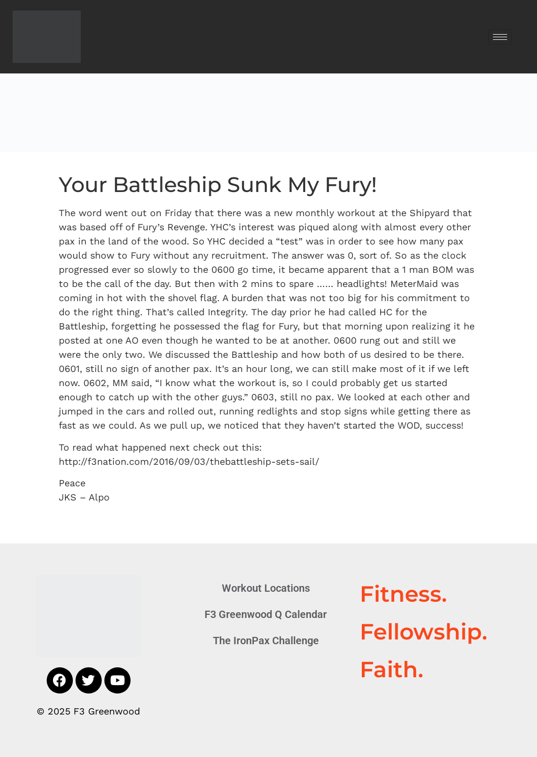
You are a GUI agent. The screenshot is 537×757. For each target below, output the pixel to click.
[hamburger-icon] (500, 37)
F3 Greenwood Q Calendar (266, 614)
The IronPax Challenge (266, 640)
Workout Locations (266, 588)
